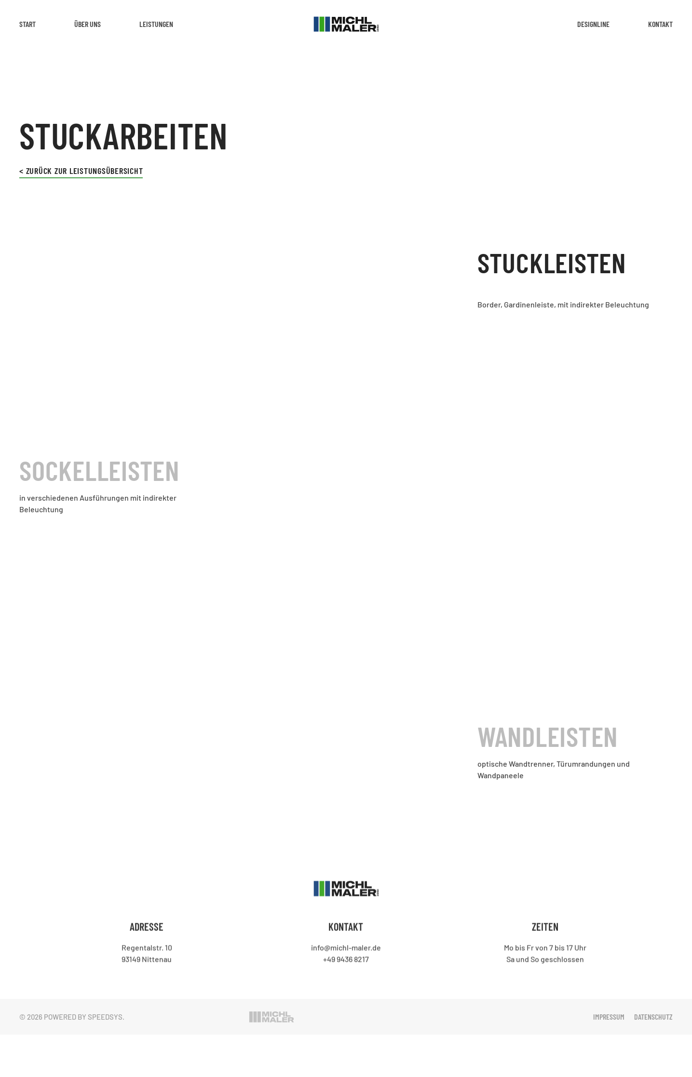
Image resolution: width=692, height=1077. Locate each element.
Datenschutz (653, 1016)
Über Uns (87, 23)
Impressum (608, 1016)
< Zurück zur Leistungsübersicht (81, 170)
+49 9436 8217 (346, 958)
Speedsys (105, 1016)
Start (27, 23)
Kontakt (660, 23)
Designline (593, 23)
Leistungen (156, 23)
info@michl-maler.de (346, 946)
